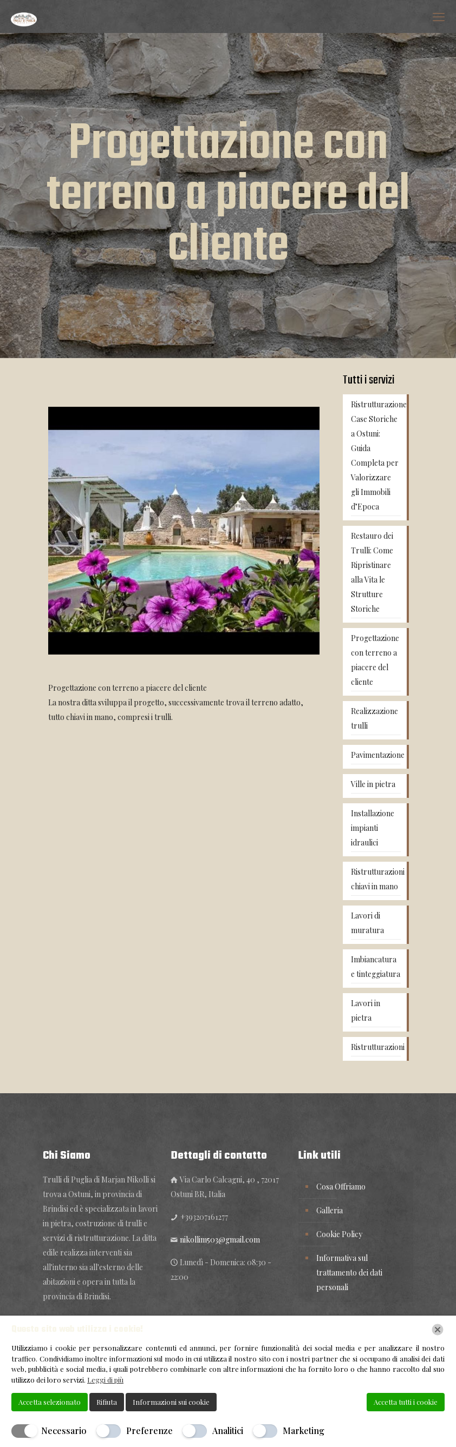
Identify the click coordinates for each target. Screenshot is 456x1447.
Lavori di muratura (367, 922)
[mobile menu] (438, 16)
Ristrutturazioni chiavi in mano (376, 879)
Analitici (227, 1430)
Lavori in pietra (365, 1010)
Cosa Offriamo (341, 1186)
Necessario (64, 1430)
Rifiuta (106, 1401)
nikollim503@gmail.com (220, 1239)
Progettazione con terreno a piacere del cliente (375, 660)
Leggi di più (105, 1379)
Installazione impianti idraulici (372, 828)
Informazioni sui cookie (171, 1401)
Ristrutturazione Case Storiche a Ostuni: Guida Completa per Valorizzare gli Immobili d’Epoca (376, 455)
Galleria (329, 1210)
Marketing (303, 1430)
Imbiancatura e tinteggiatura (375, 966)
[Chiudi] (438, 1330)
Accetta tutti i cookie (406, 1401)
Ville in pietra (373, 784)
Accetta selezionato (49, 1401)
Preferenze (149, 1430)
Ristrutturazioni (376, 1047)
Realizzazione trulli (374, 718)
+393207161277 (204, 1217)
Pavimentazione (376, 755)
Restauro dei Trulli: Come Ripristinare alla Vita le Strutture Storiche (372, 572)
